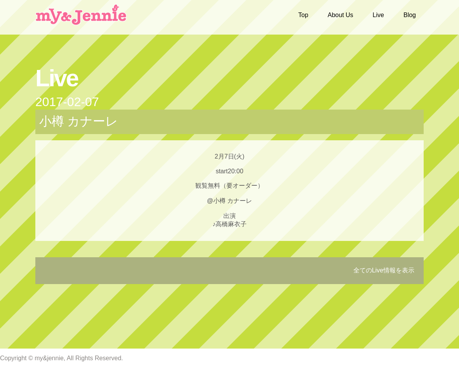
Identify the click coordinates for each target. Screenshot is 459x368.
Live (378, 15)
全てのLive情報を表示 (383, 270)
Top (303, 15)
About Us (340, 15)
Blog (409, 15)
